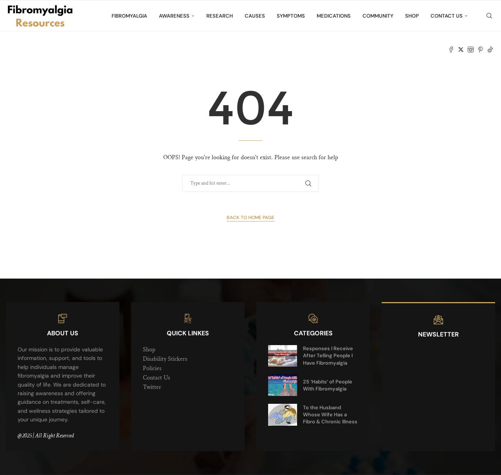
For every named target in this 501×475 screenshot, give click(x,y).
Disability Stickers (165, 359)
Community (377, 16)
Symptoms (291, 16)
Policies (152, 368)
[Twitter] (461, 49)
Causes (255, 16)
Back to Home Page (250, 217)
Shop (412, 16)
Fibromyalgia (129, 16)
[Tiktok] (490, 49)
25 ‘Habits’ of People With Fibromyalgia (327, 385)
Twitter (152, 387)
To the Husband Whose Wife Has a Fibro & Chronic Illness (330, 414)
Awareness (174, 16)
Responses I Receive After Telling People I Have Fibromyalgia (328, 355)
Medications (334, 16)
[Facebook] (451, 49)
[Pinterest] (480, 49)
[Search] (489, 16)
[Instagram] (471, 49)
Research (219, 16)
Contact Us (447, 16)
